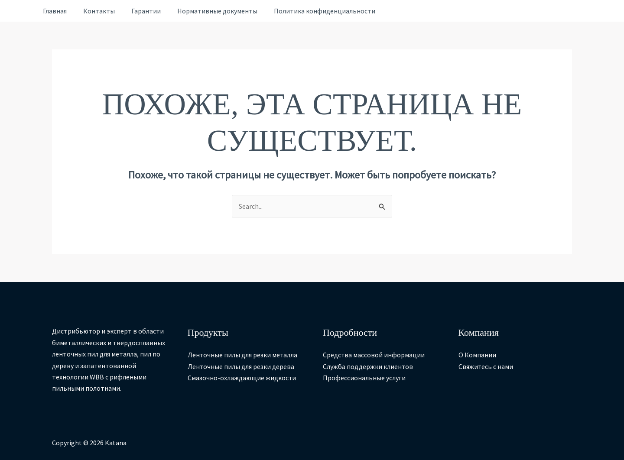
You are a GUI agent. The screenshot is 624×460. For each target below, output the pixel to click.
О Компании (477, 355)
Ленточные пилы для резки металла (243, 355)
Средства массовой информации (374, 355)
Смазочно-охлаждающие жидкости (242, 377)
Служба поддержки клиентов (368, 366)
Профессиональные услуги (364, 377)
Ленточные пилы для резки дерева (241, 366)
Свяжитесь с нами (486, 366)
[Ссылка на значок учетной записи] (20, 11)
